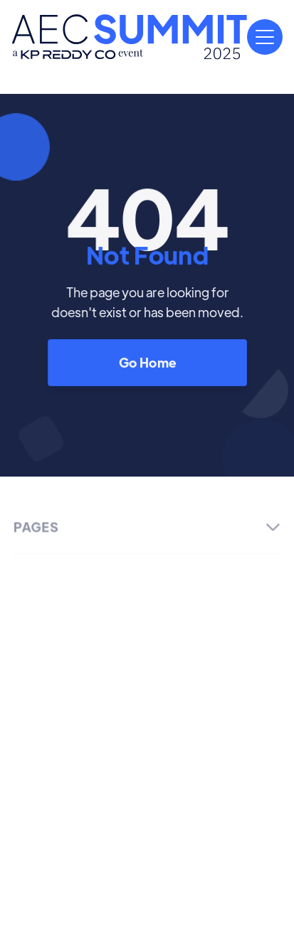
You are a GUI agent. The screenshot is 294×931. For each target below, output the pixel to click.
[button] (265, 37)
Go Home (146, 362)
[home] (129, 37)
